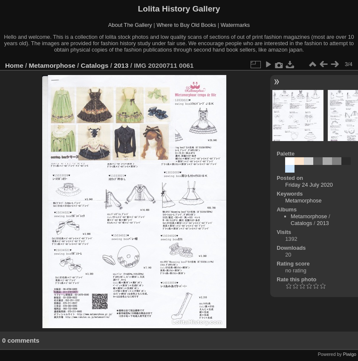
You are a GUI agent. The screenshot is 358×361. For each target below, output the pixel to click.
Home (14, 65)
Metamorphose (52, 65)
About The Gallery (130, 25)
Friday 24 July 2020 (309, 185)
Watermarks (235, 25)
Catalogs (95, 65)
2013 (121, 65)
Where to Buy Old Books (186, 25)
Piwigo (349, 354)
